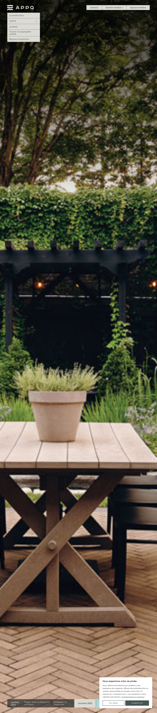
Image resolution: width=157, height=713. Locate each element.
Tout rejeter (113, 703)
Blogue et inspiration (19, 39)
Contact (94, 7)
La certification (16, 15)
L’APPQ (12, 21)
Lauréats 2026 (15, 703)
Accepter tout (137, 703)
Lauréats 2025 (85, 703)
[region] (125, 692)
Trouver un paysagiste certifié (20, 32)
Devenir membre (114, 7)
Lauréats (13, 27)
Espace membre (138, 7)
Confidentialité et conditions (133, 697)
